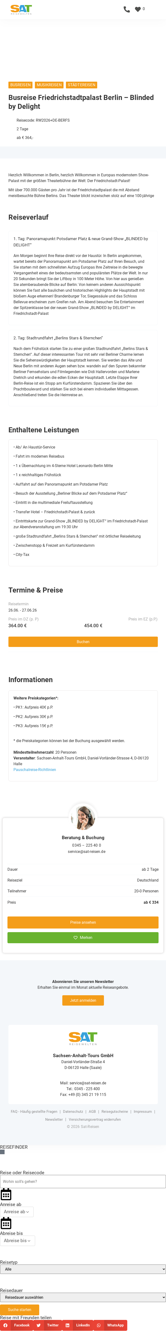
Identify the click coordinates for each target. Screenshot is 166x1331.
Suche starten (19, 1309)
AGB (92, 1111)
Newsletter (54, 1119)
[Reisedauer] (83, 1297)
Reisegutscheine (115, 1111)
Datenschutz (73, 1111)
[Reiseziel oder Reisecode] (83, 1181)
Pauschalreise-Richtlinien (34, 769)
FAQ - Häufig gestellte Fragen (34, 1111)
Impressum (143, 1111)
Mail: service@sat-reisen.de (83, 1083)
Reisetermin (18, 604)
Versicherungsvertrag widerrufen (95, 1119)
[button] (159, 9)
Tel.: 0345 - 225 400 (83, 1089)
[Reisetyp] (83, 1269)
